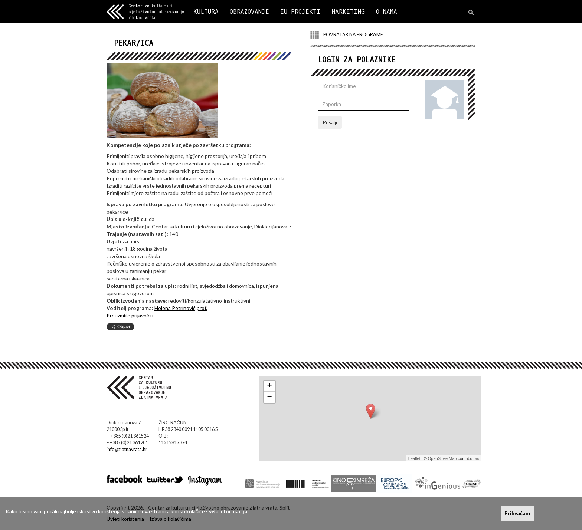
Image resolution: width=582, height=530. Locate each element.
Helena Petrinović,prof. (180, 308)
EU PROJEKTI (300, 12)
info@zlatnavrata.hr (127, 449)
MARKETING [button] (348, 12)
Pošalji (330, 122)
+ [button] (269, 386)
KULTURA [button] (206, 12)
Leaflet (414, 458)
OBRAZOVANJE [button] (249, 12)
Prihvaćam (517, 513)
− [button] (269, 397)
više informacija (228, 511)
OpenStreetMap (442, 458)
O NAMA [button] (386, 12)
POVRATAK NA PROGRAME (346, 35)
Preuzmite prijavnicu (130, 315)
